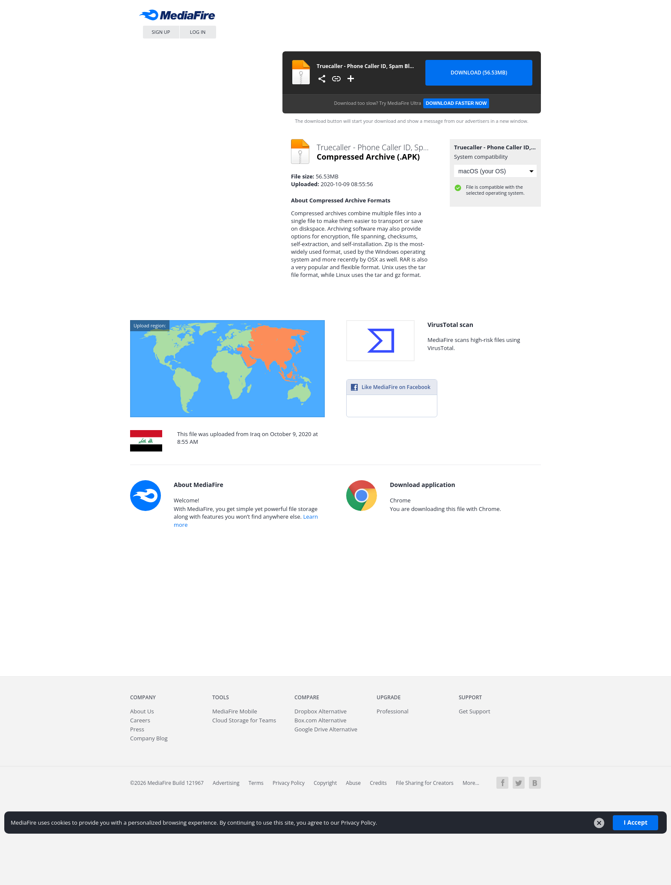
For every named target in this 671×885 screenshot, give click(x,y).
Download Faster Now (456, 103)
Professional (393, 711)
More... (471, 783)
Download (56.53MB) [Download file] (479, 72)
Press (137, 729)
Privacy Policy (289, 783)
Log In (198, 32)
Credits (378, 783)
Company (143, 697)
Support (470, 697)
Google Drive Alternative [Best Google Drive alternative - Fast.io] (325, 729)
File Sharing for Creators (425, 783)
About (142, 711)
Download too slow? (412, 103)
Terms (256, 783)
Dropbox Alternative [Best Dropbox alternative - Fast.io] (320, 711)
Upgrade (389, 697)
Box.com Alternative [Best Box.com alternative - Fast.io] (320, 720)
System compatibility (481, 156)
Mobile (234, 711)
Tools (220, 697)
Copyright (325, 783)
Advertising (226, 783)
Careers (140, 720)
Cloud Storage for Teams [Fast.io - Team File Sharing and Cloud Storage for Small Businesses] (244, 720)
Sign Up (161, 32)
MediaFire (179, 16)
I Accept (635, 822)
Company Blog (149, 738)
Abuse (353, 783)
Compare (306, 697)
